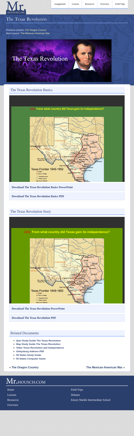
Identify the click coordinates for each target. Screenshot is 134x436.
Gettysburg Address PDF (30, 351)
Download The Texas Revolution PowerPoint (38, 308)
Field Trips (77, 389)
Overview (12, 404)
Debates (75, 394)
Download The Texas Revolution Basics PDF (38, 196)
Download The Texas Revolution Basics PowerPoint (42, 187)
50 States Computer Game (31, 358)
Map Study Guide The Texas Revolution (38, 344)
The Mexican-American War (35, 33)
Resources (13, 399)
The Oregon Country (35, 30)
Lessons (11, 394)
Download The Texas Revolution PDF (34, 317)
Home (10, 389)
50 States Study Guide (28, 355)
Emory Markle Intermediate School (90, 399)
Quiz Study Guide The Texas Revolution (38, 340)
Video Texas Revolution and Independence (40, 347)
